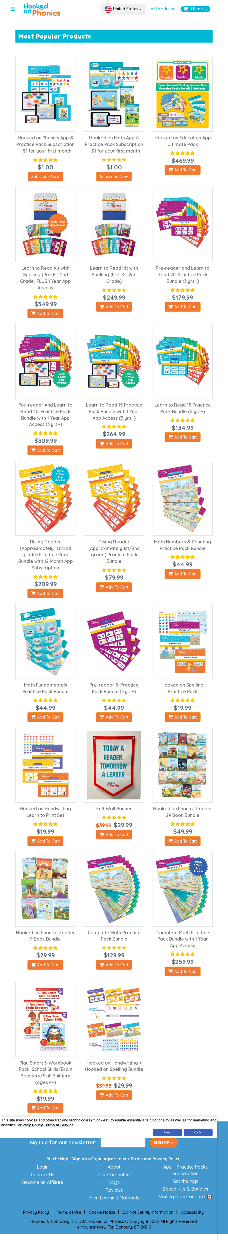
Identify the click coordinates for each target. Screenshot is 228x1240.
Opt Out (198, 1132)
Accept (167, 1132)
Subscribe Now (45, 176)
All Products (162, 8)
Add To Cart (182, 170)
